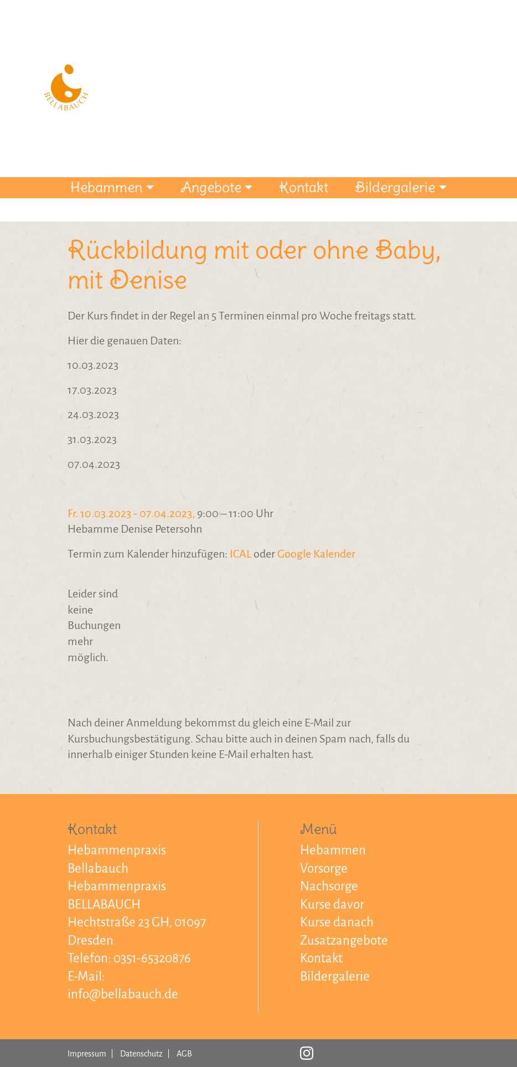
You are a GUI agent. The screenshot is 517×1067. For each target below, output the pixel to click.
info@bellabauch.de (123, 994)
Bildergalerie (395, 187)
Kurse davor (332, 904)
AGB (184, 1053)
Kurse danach (337, 922)
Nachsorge (329, 886)
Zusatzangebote (344, 940)
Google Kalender (316, 554)
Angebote (210, 187)
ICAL (240, 554)
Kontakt (303, 187)
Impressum (87, 1053)
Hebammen (106, 187)
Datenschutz (141, 1053)
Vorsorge (324, 868)
